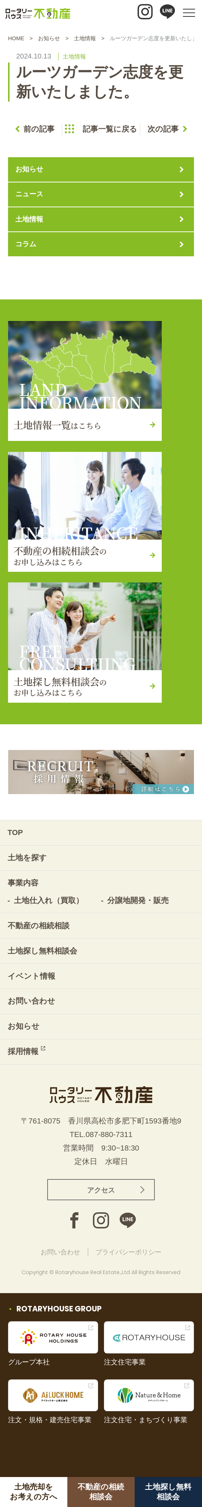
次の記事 (163, 129)
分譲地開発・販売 (138, 900)
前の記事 (39, 129)
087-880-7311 (109, 1134)
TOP (15, 832)
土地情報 (85, 38)
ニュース (29, 194)
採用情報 (23, 1051)
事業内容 (23, 883)
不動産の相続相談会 (101, 1492)
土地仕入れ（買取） (48, 900)
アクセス (101, 1190)
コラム (25, 244)
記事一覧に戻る (110, 129)
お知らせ (49, 38)
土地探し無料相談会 (168, 1492)
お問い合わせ (31, 1001)
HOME (16, 38)
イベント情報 (31, 976)
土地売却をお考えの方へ (33, 1492)
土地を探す (27, 857)
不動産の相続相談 (39, 925)
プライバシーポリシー (128, 1252)
